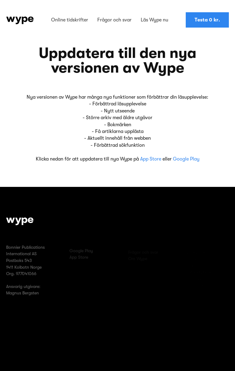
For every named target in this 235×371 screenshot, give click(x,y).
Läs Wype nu (154, 20)
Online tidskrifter (69, 20)
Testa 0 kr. (207, 20)
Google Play (186, 159)
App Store (150, 159)
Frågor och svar (114, 20)
